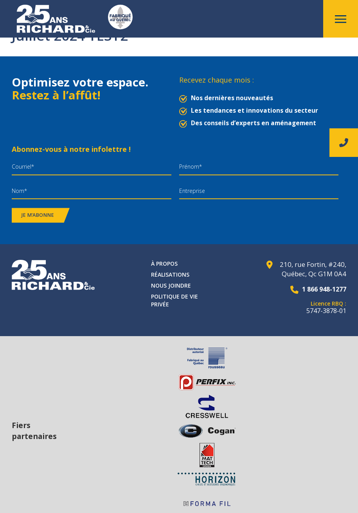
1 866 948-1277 (322, 288)
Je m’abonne (38, 215)
